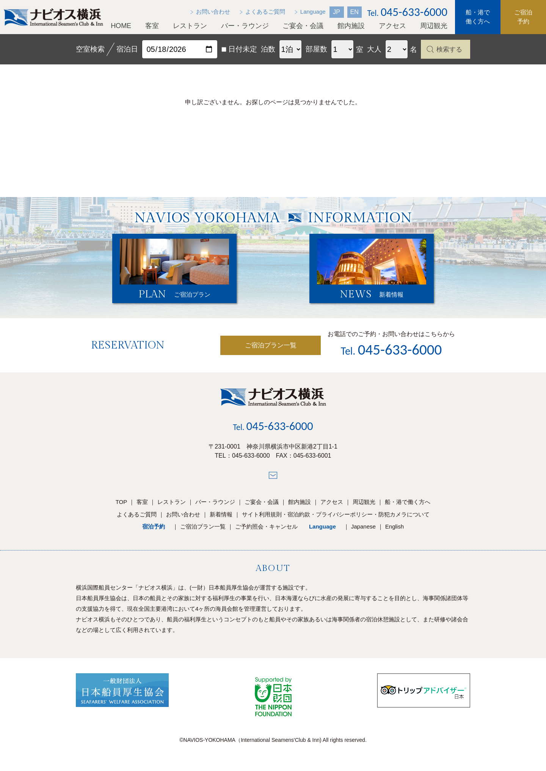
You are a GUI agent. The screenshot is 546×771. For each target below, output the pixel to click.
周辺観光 (433, 26)
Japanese (363, 530)
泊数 (268, 49)
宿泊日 (127, 49)
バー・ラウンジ (245, 26)
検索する (449, 49)
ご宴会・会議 (302, 26)
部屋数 (316, 49)
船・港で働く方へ (478, 17)
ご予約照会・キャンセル (266, 530)
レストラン (190, 26)
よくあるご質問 (137, 518)
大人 (374, 49)
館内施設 (351, 26)
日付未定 (239, 49)
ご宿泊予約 (523, 17)
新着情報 (221, 518)
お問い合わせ (183, 518)
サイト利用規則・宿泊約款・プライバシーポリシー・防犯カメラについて (336, 518)
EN (354, 12)
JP (336, 12)
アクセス (392, 26)
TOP (121, 505)
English (394, 530)
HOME (121, 26)
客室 (152, 26)
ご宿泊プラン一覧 (246, 349)
